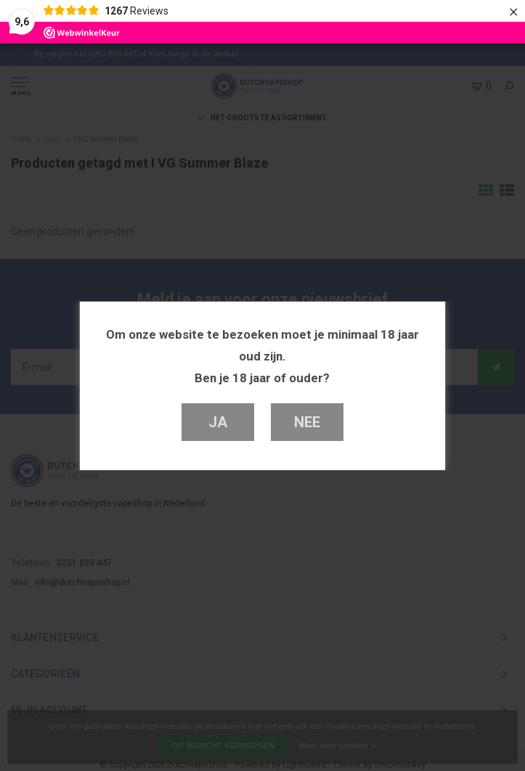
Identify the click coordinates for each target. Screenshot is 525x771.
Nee (307, 422)
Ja (217, 422)
